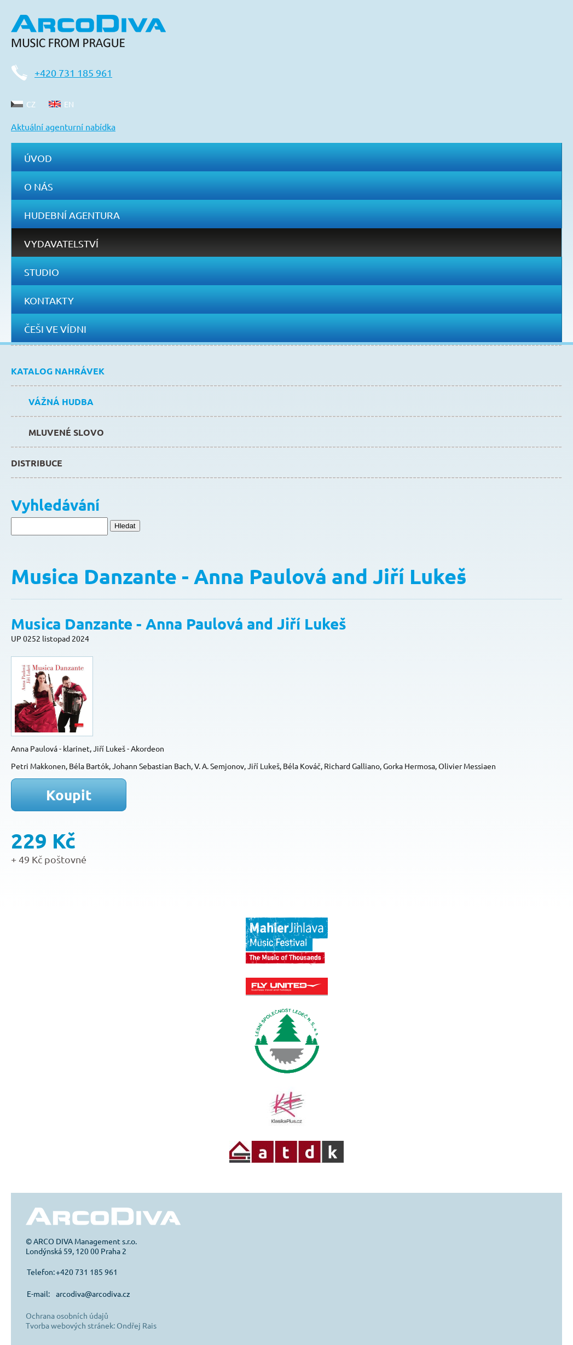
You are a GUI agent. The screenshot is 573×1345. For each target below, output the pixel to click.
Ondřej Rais (137, 1325)
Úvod (38, 158)
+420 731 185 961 (73, 72)
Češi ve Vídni (55, 328)
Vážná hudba (61, 401)
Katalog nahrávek (58, 371)
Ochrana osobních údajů (67, 1315)
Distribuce (36, 463)
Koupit (69, 795)
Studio (41, 272)
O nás (38, 186)
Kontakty (49, 300)
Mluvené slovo (66, 432)
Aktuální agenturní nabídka (63, 126)
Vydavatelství (61, 243)
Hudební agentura (72, 215)
